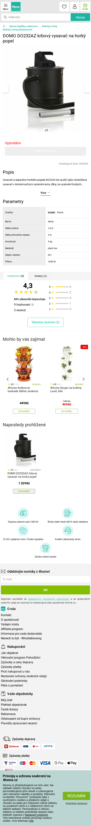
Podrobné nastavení (76, 803)
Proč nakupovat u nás (15, 671)
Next (83, 379)
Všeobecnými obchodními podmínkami (48, 599)
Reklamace (8, 714)
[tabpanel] (46, 88)
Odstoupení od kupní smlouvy (20, 718)
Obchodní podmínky (14, 680)
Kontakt (6, 615)
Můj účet (6, 700)
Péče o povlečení (12, 685)
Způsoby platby (11, 666)
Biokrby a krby (49, 26)
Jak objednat (9, 653)
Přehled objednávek (14, 704)
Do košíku (24, 411)
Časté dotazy (9, 709)
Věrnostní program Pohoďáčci (20, 657)
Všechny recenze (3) (45, 322)
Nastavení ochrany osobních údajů (24, 676)
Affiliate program (12, 629)
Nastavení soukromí (36, 814)
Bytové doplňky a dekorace (24, 26)
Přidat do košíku (45, 151)
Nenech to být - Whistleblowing (21, 638)
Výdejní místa (10, 624)
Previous (7, 379)
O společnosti (10, 619)
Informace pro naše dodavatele (21, 633)
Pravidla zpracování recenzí (19, 723)
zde (31, 820)
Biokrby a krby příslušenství (17, 29)
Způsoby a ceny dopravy (17, 662)
